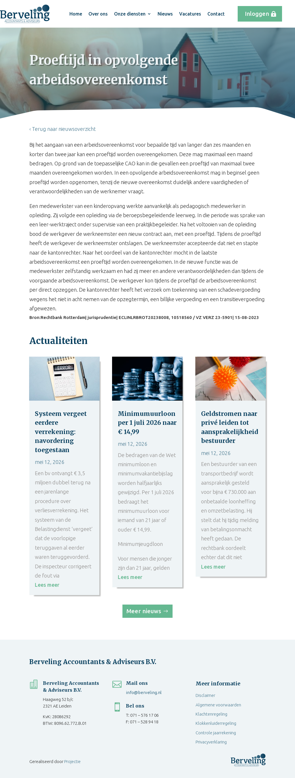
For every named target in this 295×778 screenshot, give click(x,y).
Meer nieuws (143, 611)
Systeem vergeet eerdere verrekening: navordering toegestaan (61, 432)
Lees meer (47, 585)
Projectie (72, 761)
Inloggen (257, 13)
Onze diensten (129, 13)
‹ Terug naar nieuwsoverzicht (62, 129)
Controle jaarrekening (216, 732)
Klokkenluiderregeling (216, 723)
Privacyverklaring (211, 741)
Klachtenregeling (211, 714)
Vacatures (190, 13)
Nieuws (165, 13)
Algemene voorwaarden (218, 704)
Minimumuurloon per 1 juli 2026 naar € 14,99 (147, 423)
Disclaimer (205, 695)
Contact (216, 13)
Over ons (98, 13)
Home (75, 13)
